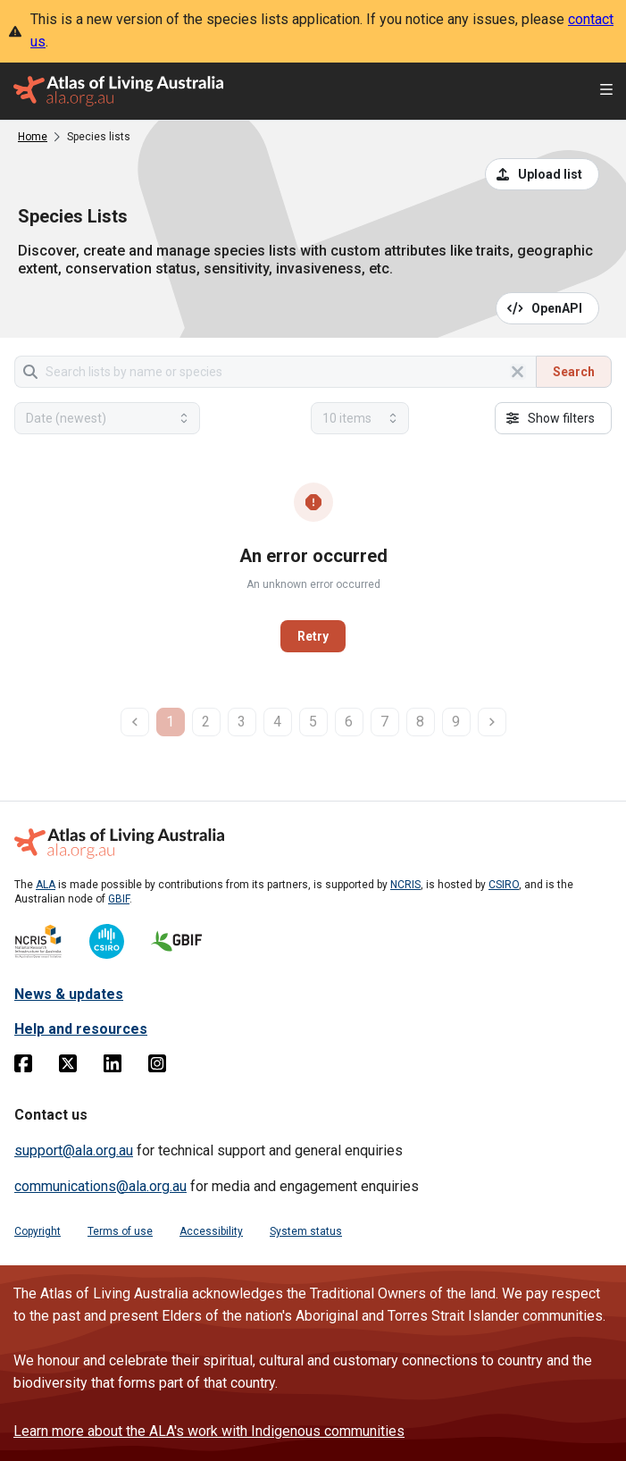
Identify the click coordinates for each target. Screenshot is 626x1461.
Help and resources (80, 1028)
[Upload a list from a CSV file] (542, 174)
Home (32, 136)
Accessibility (211, 1231)
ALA (45, 884)
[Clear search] (518, 372)
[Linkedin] (112, 1066)
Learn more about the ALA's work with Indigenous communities (209, 1431)
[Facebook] (23, 1066)
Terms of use (120, 1231)
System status (306, 1231)
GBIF (118, 899)
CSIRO (503, 884)
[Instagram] (157, 1066)
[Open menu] (606, 91)
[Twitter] (68, 1066)
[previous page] (135, 722)
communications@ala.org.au (100, 1186)
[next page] (492, 722)
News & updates (68, 994)
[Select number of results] (360, 418)
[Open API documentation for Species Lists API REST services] (548, 308)
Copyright (37, 1231)
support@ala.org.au (73, 1150)
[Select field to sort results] (107, 418)
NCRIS (405, 884)
